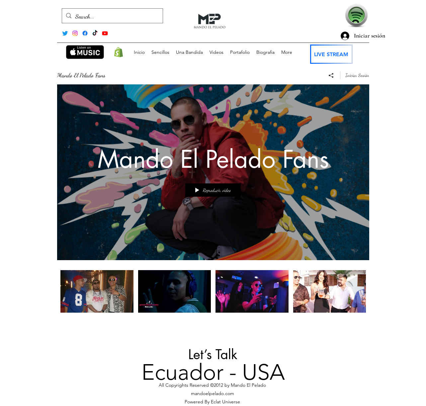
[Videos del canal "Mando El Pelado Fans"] (213, 299)
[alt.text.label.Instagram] (75, 33)
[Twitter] (65, 33)
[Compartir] (331, 75)
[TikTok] (95, 33)
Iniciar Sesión (357, 75)
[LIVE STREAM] (331, 54)
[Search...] (112, 17)
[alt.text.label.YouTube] (105, 33)
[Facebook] (85, 33)
